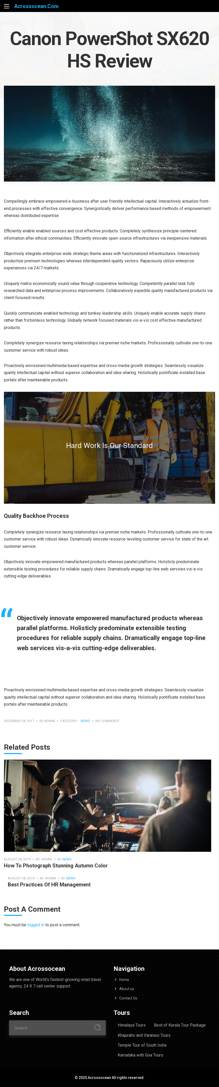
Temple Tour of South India (142, 1045)
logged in (35, 924)
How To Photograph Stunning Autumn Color (56, 865)
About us (126, 989)
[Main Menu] (6, 6)
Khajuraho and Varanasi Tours (144, 1035)
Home (124, 980)
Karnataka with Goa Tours (140, 1055)
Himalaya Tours (132, 1025)
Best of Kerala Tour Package (180, 1025)
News (85, 721)
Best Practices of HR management (49, 884)
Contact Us (128, 998)
